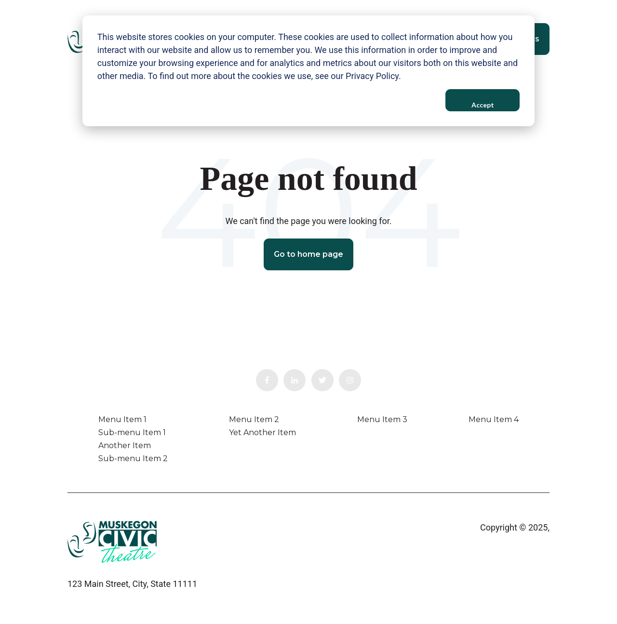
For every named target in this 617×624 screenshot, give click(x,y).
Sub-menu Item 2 (133, 458)
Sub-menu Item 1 (132, 432)
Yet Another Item (262, 432)
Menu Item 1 (122, 419)
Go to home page (308, 254)
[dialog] (308, 70)
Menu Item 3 (382, 419)
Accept (482, 105)
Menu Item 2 (254, 419)
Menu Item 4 (494, 419)
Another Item (124, 445)
